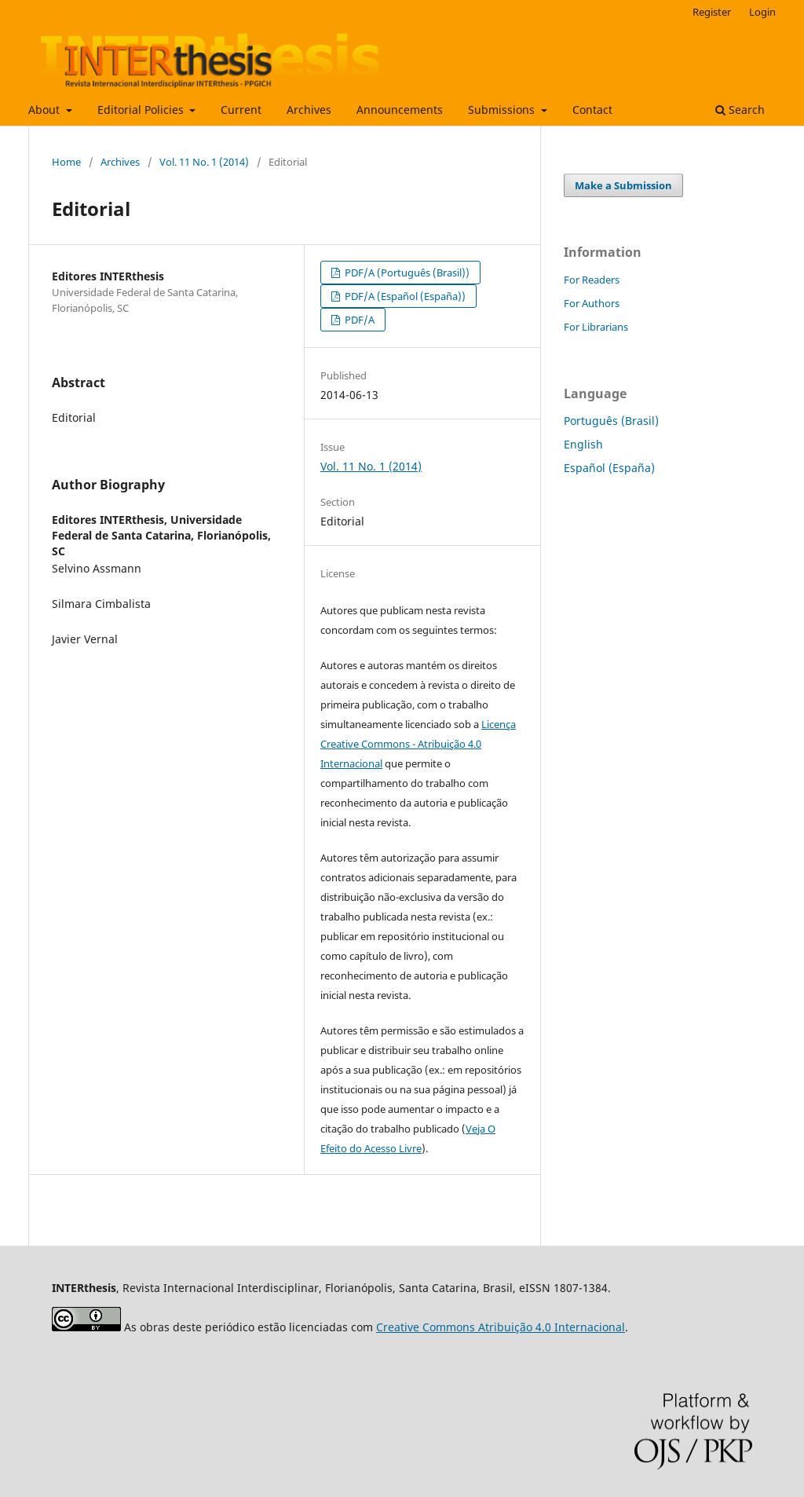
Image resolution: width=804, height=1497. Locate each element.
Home (66, 162)
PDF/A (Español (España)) (404, 296)
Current (241, 109)
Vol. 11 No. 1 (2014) (204, 162)
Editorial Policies (142, 109)
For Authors (591, 303)
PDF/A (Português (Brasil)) (406, 272)
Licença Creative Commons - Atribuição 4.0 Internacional (418, 743)
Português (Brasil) (611, 420)
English (583, 444)
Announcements (399, 109)
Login (762, 12)
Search (740, 109)
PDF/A (358, 320)
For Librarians (596, 327)
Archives (309, 109)
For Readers (591, 280)
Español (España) (609, 467)
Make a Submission (623, 185)
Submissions (503, 109)
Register (712, 12)
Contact (592, 109)
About (45, 109)
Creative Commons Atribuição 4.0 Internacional (500, 1326)
